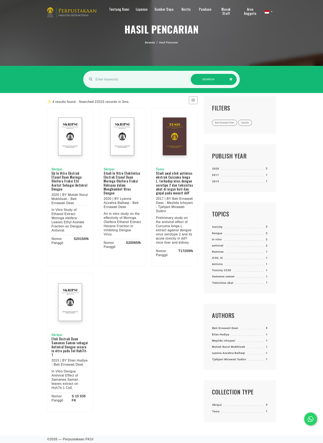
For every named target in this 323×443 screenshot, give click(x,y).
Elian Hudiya (220, 334)
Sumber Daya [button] (164, 9)
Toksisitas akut (222, 282)
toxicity (217, 226)
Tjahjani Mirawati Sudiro (229, 359)
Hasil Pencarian (168, 42)
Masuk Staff (226, 11)
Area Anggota (250, 11)
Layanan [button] (142, 9)
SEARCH (208, 81)
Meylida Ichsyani (223, 340)
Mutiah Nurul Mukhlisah (228, 346)
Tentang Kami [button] (119, 9)
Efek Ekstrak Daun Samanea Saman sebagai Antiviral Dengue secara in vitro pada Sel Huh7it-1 (69, 346)
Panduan (205, 9)
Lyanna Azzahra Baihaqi (228, 353)
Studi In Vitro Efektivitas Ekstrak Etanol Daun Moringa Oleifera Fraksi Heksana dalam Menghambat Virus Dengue (122, 183)
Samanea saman (223, 276)
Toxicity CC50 (221, 270)
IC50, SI (217, 257)
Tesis (216, 411)
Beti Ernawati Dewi (225, 328)
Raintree (218, 251)
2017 (215, 175)
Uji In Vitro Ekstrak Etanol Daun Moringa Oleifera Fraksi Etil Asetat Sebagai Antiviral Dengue (69, 181)
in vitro (217, 239)
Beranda (150, 42)
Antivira (217, 264)
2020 (215, 168)
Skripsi (217, 404)
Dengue (217, 233)
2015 (215, 181)
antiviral (218, 245)
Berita (186, 9)
